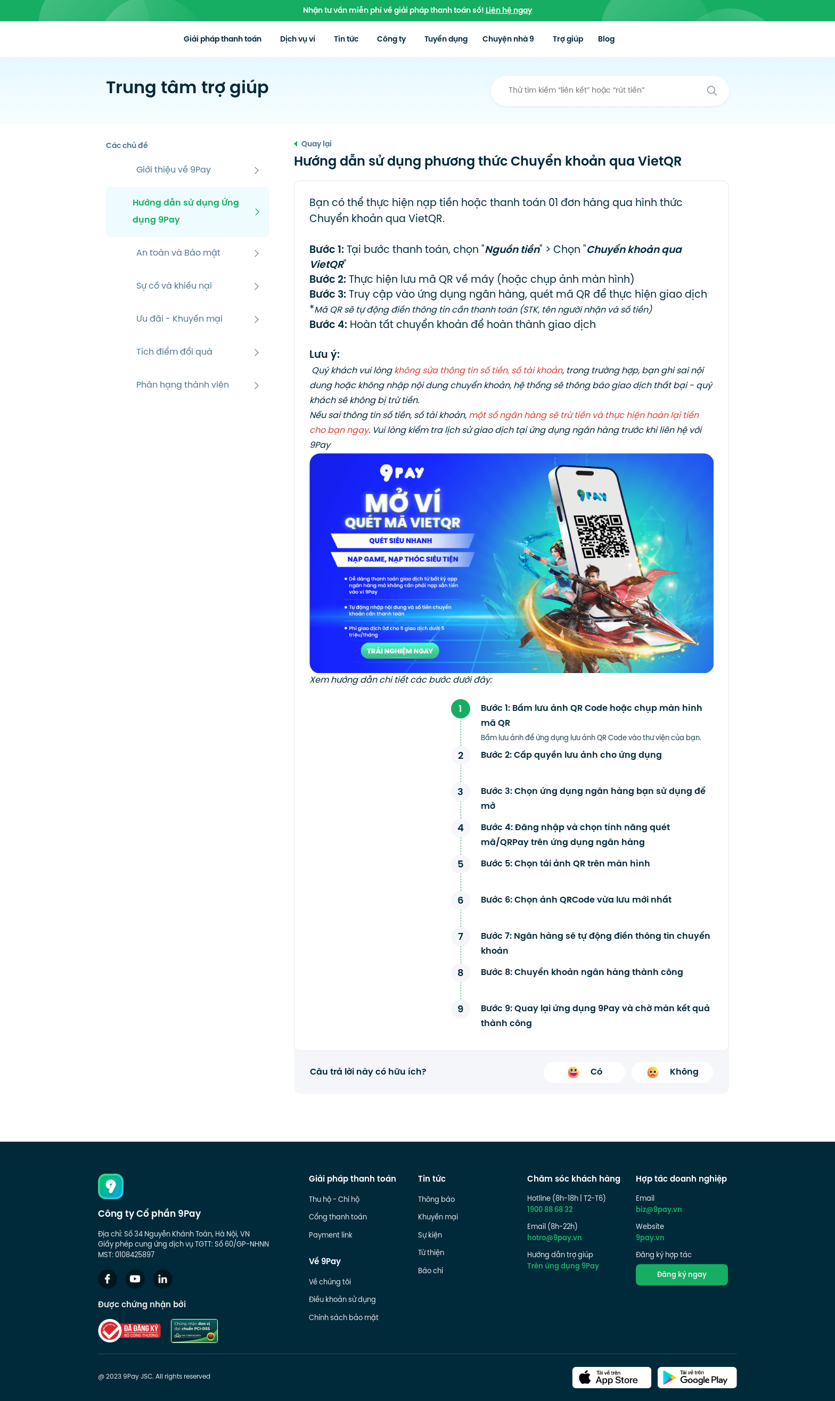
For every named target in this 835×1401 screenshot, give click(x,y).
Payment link (331, 1236)
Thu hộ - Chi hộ (334, 1200)
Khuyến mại (438, 1217)
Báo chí (430, 1271)
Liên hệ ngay (509, 11)
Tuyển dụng (475, 39)
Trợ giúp (601, 39)
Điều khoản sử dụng (342, 1300)
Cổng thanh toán (338, 1217)
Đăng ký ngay (682, 1275)
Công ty (421, 39)
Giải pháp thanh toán (243, 39)
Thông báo (436, 1200)
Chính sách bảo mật (344, 1318)
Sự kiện (430, 1236)
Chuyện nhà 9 (541, 39)
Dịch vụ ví (321, 39)
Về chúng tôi (330, 1282)
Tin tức (373, 39)
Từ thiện (431, 1253)
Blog (642, 39)
